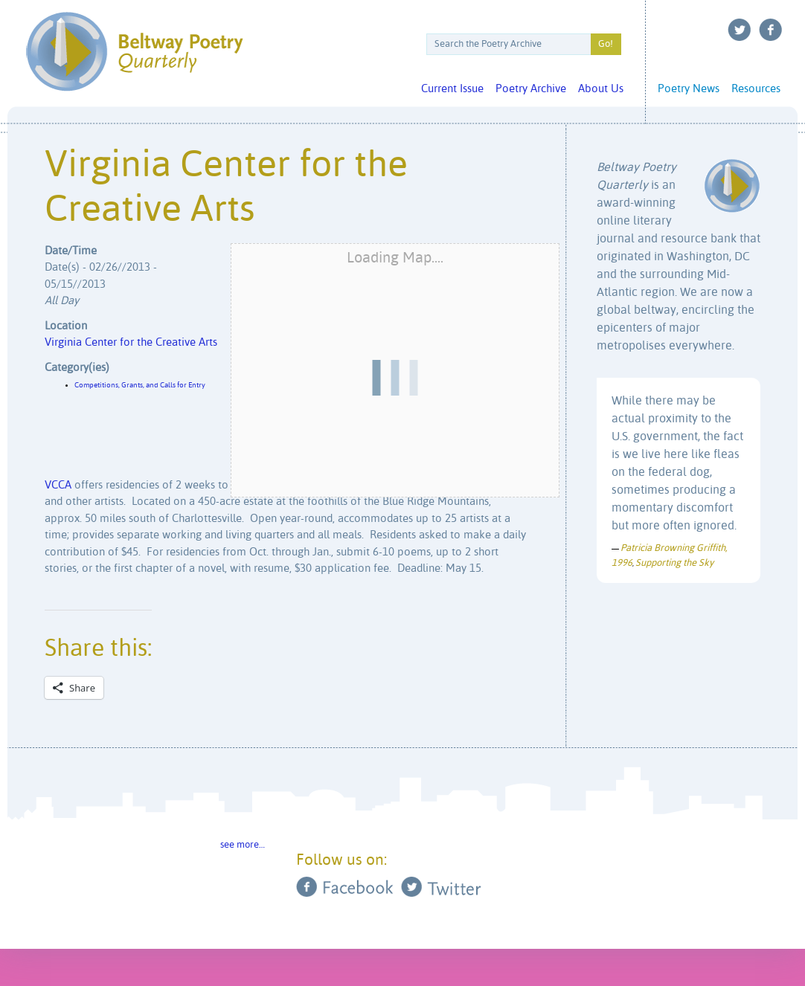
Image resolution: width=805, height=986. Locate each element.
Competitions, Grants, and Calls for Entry (139, 385)
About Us (600, 88)
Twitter (739, 30)
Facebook (771, 30)
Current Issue (452, 88)
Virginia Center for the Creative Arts (131, 342)
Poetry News (688, 88)
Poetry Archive (530, 88)
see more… (242, 845)
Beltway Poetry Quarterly (134, 51)
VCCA (58, 485)
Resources (755, 88)
